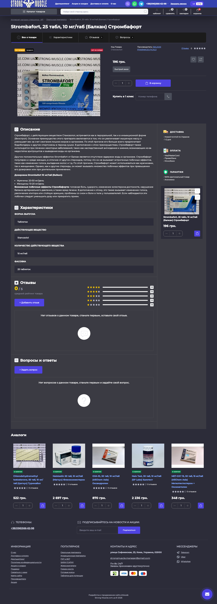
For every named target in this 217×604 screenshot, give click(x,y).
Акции (14, 582)
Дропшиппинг (62, 4)
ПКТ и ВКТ (65, 559)
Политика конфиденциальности (26, 562)
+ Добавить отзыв (29, 302)
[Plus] (129, 83)
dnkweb (124, 595)
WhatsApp (185, 561)
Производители (18, 579)
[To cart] (197, 233)
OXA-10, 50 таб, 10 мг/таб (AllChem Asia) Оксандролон (106, 480)
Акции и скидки (80, 4)
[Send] (168, 96)
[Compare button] (201, 59)
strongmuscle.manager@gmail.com (130, 558)
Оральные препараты (56, 19)
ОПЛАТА (175, 150)
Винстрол (20, 138)
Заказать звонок (179, 4)
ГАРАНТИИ (176, 172)
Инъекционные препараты (73, 556)
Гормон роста (67, 569)
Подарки (15, 569)
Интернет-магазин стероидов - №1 (27, 20)
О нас (113, 4)
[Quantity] (122, 83)
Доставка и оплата (99, 4)
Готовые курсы (67, 572)
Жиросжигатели (68, 566)
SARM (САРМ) (67, 562)
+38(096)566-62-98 (22, 528)
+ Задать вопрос (28, 369)
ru (199, 4)
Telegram (185, 552)
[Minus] (116, 83)
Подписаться (129, 530)
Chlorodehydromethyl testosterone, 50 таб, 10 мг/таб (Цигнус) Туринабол (28, 480)
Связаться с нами (19, 572)
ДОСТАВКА (177, 132)
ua (194, 4)
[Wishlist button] (193, 59)
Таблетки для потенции (72, 575)
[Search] (145, 11)
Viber (183, 557)
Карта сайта (16, 575)
